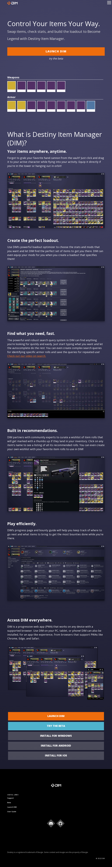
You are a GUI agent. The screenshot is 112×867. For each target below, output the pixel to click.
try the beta (56, 726)
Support (10, 798)
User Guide (11, 811)
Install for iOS (56, 755)
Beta (9, 802)
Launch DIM (56, 51)
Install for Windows (56, 735)
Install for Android (56, 745)
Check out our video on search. (26, 356)
